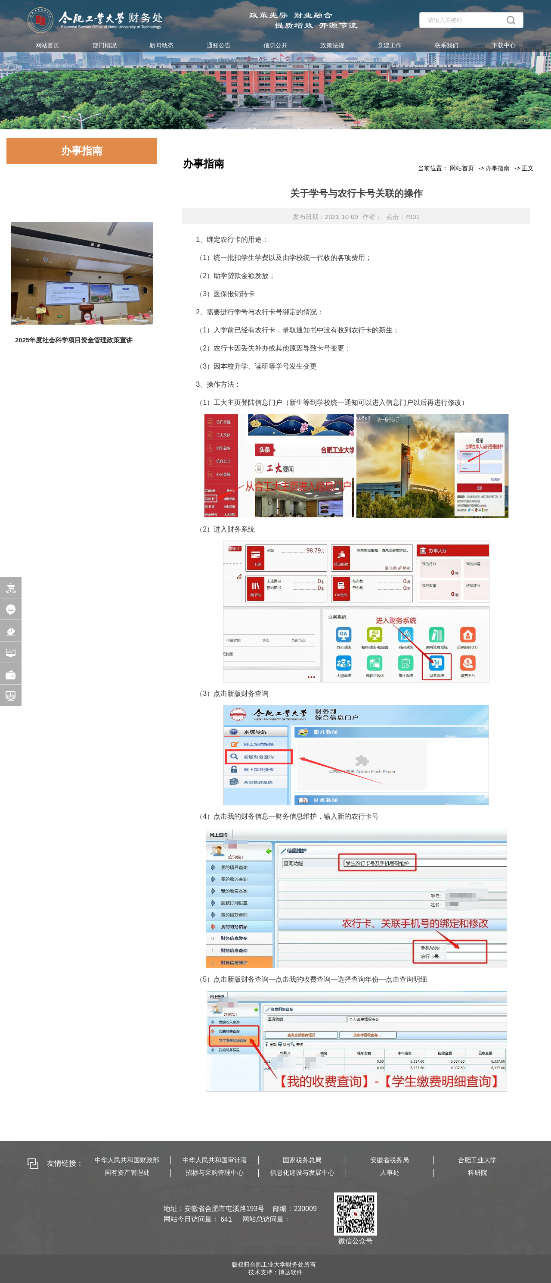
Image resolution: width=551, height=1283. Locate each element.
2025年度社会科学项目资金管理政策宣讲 (74, 340)
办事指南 (498, 168)
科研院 (477, 1172)
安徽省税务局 (389, 1160)
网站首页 (47, 45)
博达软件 (291, 1272)
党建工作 (390, 45)
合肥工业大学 (477, 1160)
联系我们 (446, 45)
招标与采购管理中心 (215, 1172)
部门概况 (105, 45)
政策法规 (332, 45)
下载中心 (504, 45)
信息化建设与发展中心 (302, 1172)
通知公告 (219, 45)
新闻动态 (161, 45)
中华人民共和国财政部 (127, 1160)
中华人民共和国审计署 (215, 1160)
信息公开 (275, 45)
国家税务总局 (302, 1160)
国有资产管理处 (127, 1172)
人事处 (389, 1172)
